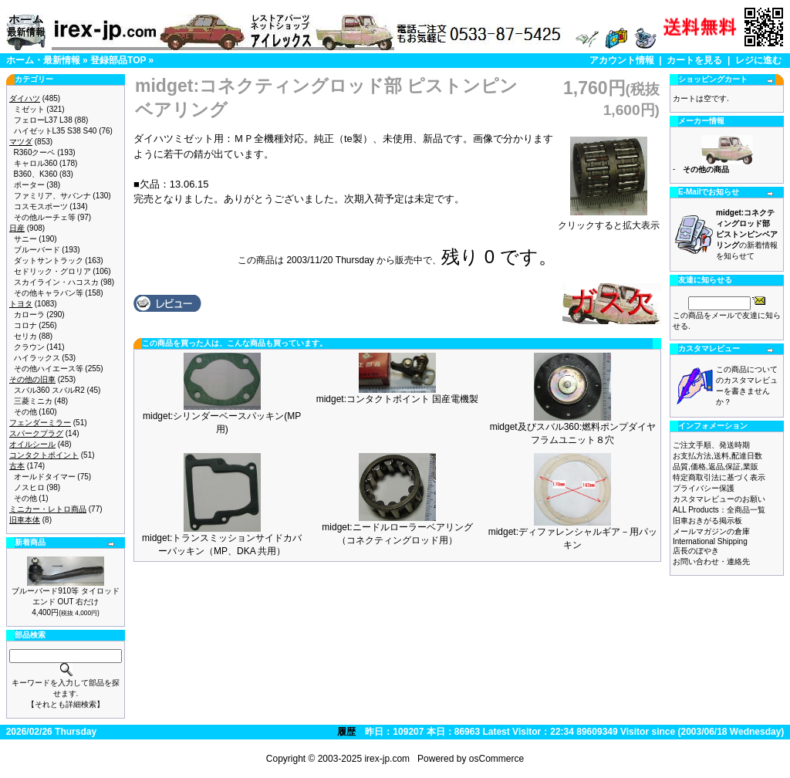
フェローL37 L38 (43, 120)
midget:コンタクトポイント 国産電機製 (397, 399)
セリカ (25, 336)
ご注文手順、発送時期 (711, 445)
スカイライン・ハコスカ (56, 282)
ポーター (29, 185)
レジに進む (758, 60)
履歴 (346, 731)
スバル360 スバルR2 (49, 390)
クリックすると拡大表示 (609, 221)
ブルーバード (37, 249)
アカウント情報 (621, 60)
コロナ (25, 325)
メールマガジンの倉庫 (711, 531)
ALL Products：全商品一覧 (719, 510)
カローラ (29, 314)
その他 (25, 412)
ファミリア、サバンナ (52, 195)
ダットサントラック (48, 260)
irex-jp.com (387, 758)
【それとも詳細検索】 (65, 704)
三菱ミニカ (33, 401)
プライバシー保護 (703, 488)
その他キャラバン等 (48, 293)
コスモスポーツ (41, 206)
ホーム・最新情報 (43, 60)
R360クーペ (35, 152)
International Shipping (710, 541)
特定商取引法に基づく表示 (719, 477)
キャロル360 (36, 163)
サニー (25, 239)
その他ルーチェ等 (45, 217)
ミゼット (29, 109)
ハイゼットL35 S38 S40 (55, 131)
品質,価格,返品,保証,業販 (715, 466)
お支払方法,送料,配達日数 (717, 456)
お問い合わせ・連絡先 (711, 561)
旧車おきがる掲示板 (707, 520)
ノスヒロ (29, 487)
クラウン (29, 347)
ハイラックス (37, 357)
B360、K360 (36, 174)
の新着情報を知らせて (747, 234)
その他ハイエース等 (48, 368)
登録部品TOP (118, 60)
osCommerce (496, 758)
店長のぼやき (696, 550)
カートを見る (694, 60)
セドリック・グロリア (52, 271)
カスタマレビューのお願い (719, 499)
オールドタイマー (45, 476)
